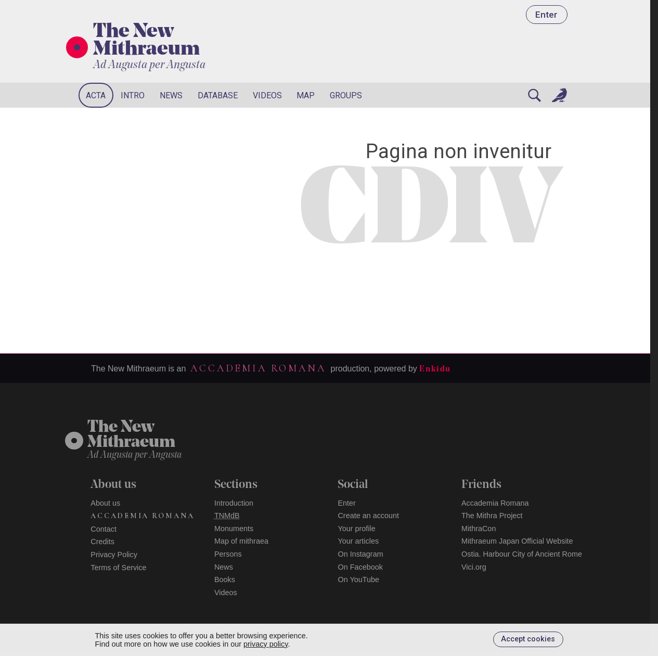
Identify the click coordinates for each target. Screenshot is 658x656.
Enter (546, 14)
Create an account (368, 515)
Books (224, 579)
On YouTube (358, 579)
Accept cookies (528, 639)
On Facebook (360, 567)
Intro (133, 95)
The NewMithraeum (131, 435)
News (171, 95)
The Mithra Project (492, 515)
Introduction (233, 503)
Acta (96, 95)
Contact (104, 529)
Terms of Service (118, 567)
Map (305, 95)
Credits (102, 541)
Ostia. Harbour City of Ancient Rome (521, 554)
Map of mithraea (241, 541)
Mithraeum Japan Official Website (517, 541)
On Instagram (360, 554)
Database (218, 95)
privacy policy (265, 644)
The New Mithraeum (146, 41)
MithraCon (478, 528)
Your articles (358, 541)
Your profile (356, 528)
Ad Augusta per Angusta (149, 65)
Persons (228, 554)
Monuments (233, 528)
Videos (267, 95)
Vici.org (473, 567)
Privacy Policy (114, 554)
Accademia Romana (258, 368)
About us (105, 503)
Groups (346, 95)
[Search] (534, 95)
